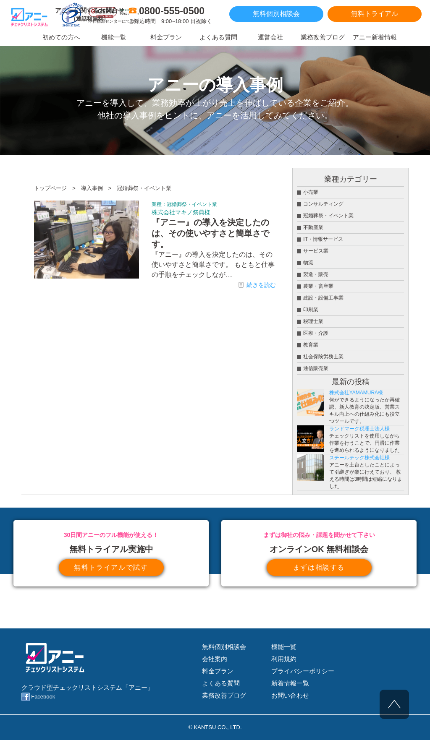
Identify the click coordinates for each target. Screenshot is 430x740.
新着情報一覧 (290, 683)
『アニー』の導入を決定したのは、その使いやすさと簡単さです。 (210, 233)
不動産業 (313, 227)
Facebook (43, 696)
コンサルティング (323, 204)
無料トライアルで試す (111, 567)
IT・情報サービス (323, 239)
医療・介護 (315, 333)
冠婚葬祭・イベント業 (192, 204)
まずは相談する (319, 567)
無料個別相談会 (276, 13)
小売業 (310, 192)
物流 (308, 263)
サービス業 (315, 251)
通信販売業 (315, 368)
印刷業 (310, 310)
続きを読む (261, 284)
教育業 (310, 345)
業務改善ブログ (224, 695)
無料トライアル (374, 13)
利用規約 (283, 658)
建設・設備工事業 (323, 298)
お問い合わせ (290, 695)
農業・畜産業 (318, 286)
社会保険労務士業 (323, 357)
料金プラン (217, 671)
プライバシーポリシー (302, 671)
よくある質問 (221, 683)
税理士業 (313, 321)
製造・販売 (315, 274)
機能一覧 (283, 646)
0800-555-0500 (172, 11)
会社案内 (214, 658)
